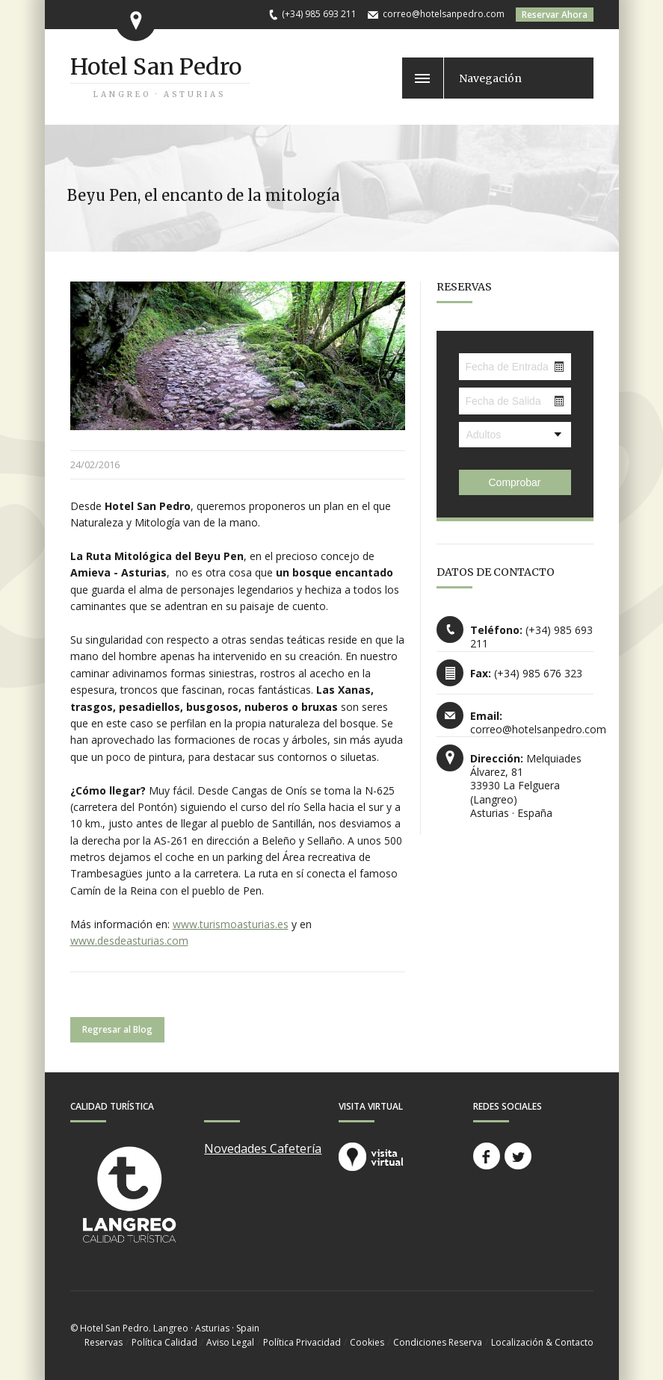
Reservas (103, 1342)
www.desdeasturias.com (129, 940)
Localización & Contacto (542, 1342)
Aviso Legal (230, 1342)
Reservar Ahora (555, 14)
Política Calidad (164, 1342)
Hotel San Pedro (155, 66)
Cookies (367, 1342)
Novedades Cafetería (262, 1148)
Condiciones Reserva (437, 1342)
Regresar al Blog (117, 1029)
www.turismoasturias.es (231, 924)
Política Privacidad (302, 1342)
